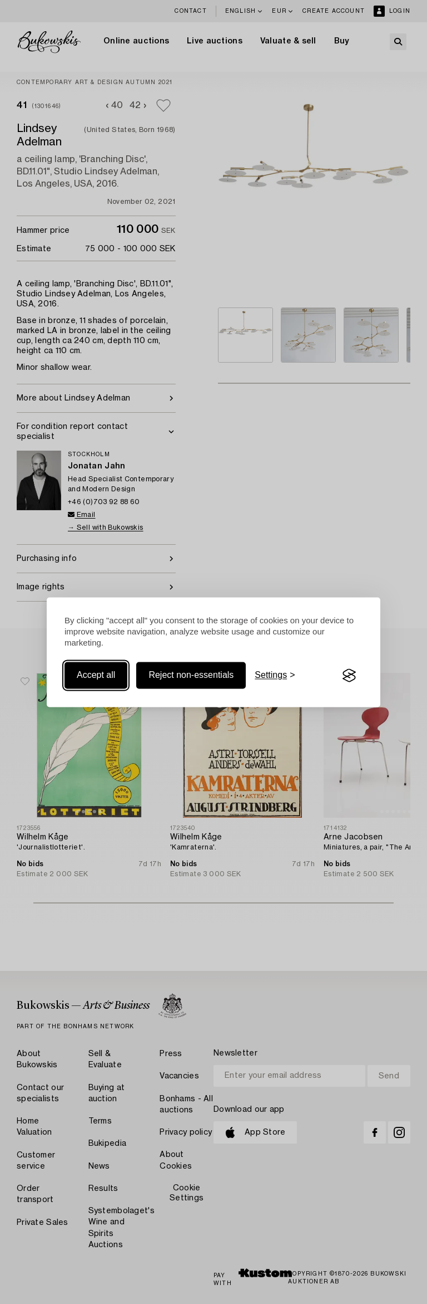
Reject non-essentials (191, 675)
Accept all (96, 675)
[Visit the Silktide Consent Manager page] (349, 675)
